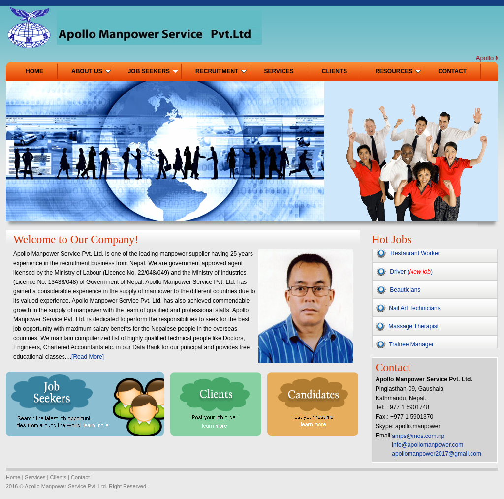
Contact (80, 477)
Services (34, 477)
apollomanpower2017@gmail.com (436, 453)
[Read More (86, 356)
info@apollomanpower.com (427, 444)
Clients (58, 477)
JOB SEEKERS (153, 71)
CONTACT (452, 71)
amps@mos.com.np (418, 436)
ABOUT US (91, 71)
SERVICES (278, 71)
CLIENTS (334, 71)
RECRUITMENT (221, 71)
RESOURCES (398, 71)
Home (13, 477)
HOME (34, 71)
